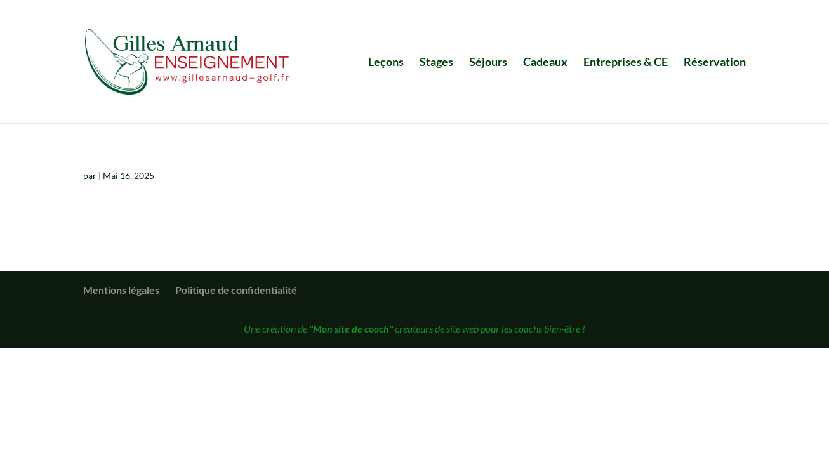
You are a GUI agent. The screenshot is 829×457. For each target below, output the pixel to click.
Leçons (386, 63)
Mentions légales (121, 290)
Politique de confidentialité (236, 290)
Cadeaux (545, 63)
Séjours (488, 63)
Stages (436, 63)
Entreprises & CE (625, 63)
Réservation (715, 63)
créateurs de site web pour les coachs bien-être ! (447, 328)
